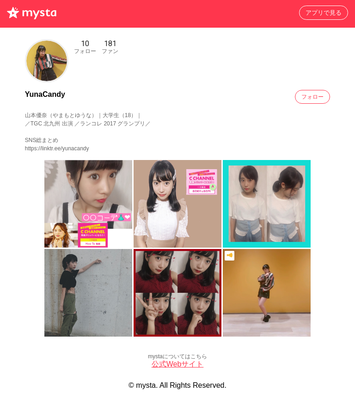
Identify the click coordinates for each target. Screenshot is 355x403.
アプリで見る (324, 12)
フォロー (312, 97)
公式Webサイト (178, 364)
